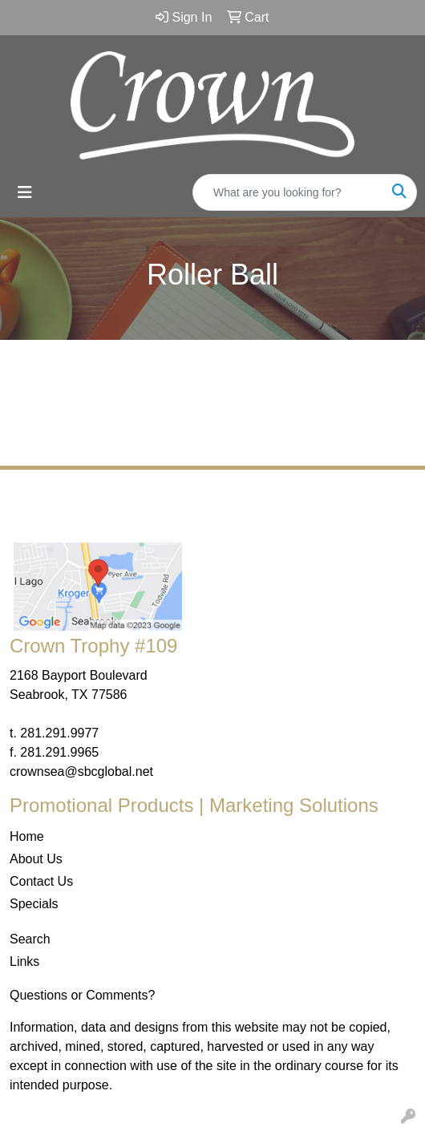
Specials (34, 904)
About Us (36, 859)
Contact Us (41, 881)
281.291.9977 (59, 733)
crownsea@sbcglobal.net (81, 771)
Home (27, 836)
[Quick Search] (287, 192)
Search (30, 939)
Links (24, 961)
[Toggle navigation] (25, 192)
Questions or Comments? (82, 995)
